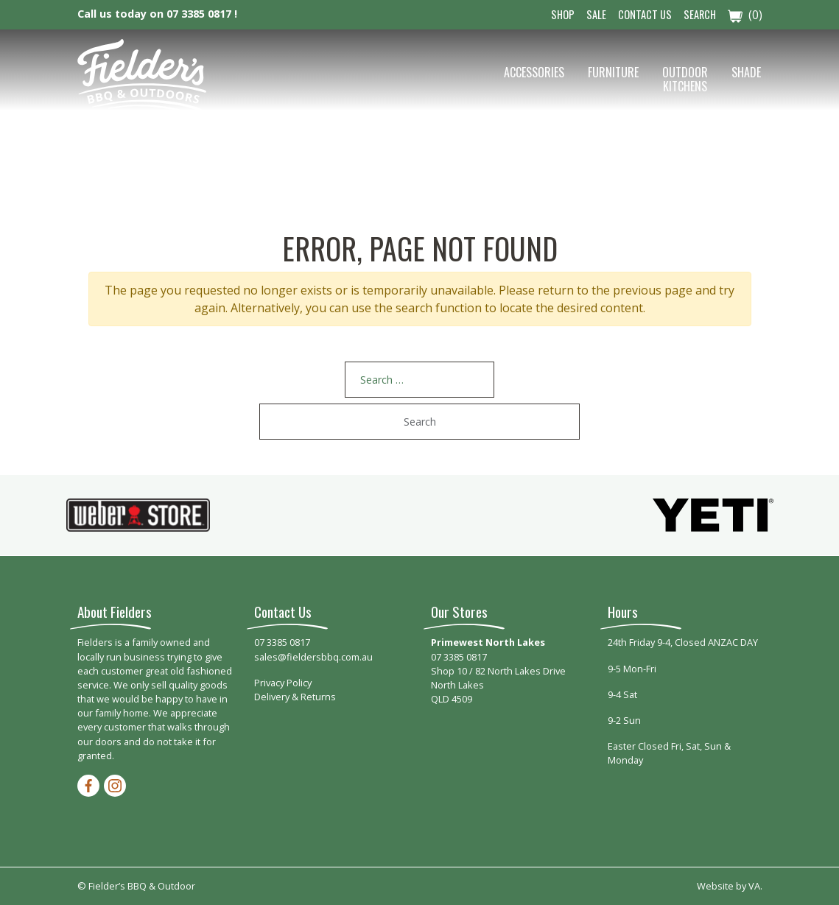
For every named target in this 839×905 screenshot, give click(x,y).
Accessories (534, 72)
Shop (563, 14)
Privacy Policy (283, 682)
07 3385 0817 (282, 642)
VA (754, 885)
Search (700, 14)
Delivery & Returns (295, 696)
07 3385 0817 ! (201, 14)
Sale (596, 14)
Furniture (613, 72)
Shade (746, 72)
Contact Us (645, 14)
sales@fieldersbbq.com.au (313, 656)
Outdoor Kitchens (685, 79)
